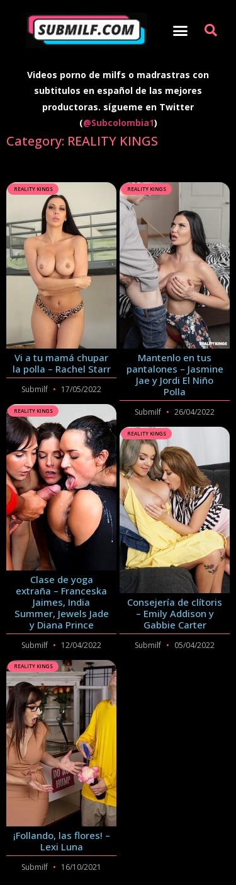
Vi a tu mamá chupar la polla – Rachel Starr (62, 363)
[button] (180, 30)
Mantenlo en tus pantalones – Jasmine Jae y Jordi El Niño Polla (174, 374)
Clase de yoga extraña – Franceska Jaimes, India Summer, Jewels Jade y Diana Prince (61, 602)
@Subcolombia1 (118, 123)
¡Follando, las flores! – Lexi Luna (61, 841)
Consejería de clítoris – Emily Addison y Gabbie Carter (174, 613)
